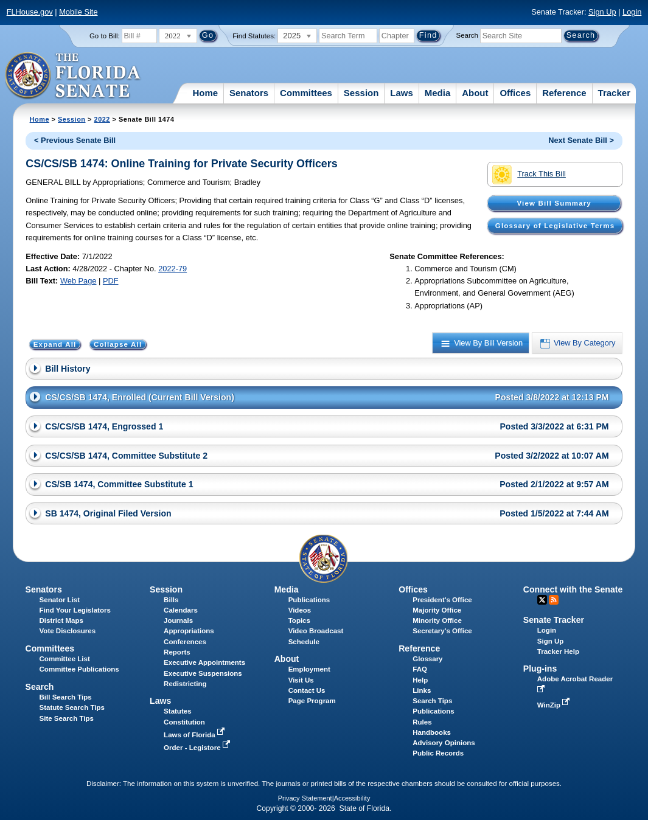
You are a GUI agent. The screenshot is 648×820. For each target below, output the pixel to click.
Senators (248, 93)
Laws (401, 93)
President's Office (442, 599)
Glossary (427, 658)
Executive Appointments (204, 662)
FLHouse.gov (30, 11)
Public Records (438, 753)
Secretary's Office (442, 630)
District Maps (61, 620)
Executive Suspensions (203, 673)
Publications (309, 599)
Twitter (542, 600)
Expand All (55, 344)
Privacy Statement (305, 798)
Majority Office (437, 610)
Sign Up (602, 11)
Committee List (65, 658)
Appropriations (189, 630)
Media (438, 93)
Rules (422, 722)
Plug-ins (540, 668)
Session (361, 93)
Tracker (614, 93)
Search (467, 35)
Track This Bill (529, 174)
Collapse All (118, 344)
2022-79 (172, 268)
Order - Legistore (198, 747)
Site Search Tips (67, 718)
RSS (554, 600)
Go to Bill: (104, 36)
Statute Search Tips (72, 707)
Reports (177, 652)
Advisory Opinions (444, 742)
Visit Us (301, 680)
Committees (306, 93)
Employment (309, 669)
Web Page (78, 280)
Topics (299, 620)
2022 (102, 119)
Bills (171, 599)
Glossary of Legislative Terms (555, 225)
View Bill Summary (554, 203)
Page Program (312, 700)
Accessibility (352, 798)
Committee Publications (79, 669)
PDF (111, 280)
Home (205, 93)
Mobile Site (78, 11)
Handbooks (432, 732)
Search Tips (432, 700)
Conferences (185, 641)
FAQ (420, 669)
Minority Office (437, 620)
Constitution (184, 722)
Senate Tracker (553, 620)
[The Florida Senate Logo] (73, 76)
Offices (515, 93)
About (475, 93)
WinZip (554, 705)
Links (422, 690)
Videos (300, 610)
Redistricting (185, 683)
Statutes (177, 711)
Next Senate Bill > (581, 140)
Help (420, 680)
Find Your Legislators (75, 610)
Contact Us (307, 690)
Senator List (60, 599)
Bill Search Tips (66, 697)
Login (631, 11)
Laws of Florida (195, 734)
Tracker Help (558, 651)
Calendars (181, 610)
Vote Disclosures (68, 630)
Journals (178, 620)
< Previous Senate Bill (75, 140)
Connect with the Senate (572, 589)
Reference (564, 93)
